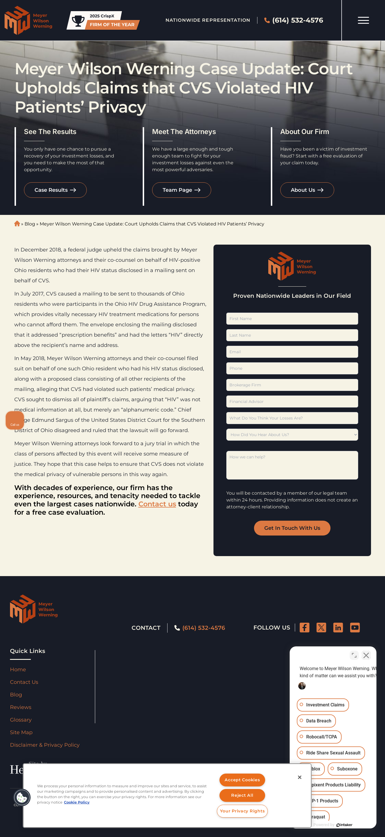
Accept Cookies (242, 779)
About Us (303, 190)
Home (18, 669)
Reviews (20, 707)
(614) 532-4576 (293, 20)
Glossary (21, 720)
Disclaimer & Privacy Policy (45, 745)
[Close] (299, 777)
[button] (22, 797)
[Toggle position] (354, 654)
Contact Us (24, 682)
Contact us (157, 504)
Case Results (51, 190)
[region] (167, 795)
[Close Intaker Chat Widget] (366, 654)
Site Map (21, 732)
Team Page (177, 190)
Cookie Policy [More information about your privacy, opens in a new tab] (77, 802)
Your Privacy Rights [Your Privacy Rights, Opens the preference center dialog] (242, 811)
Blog (30, 224)
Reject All (242, 795)
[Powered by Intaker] (336, 825)
